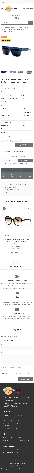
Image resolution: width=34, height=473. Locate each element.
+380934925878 (17, 15)
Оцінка (3, 373)
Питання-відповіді (8, 437)
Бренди (19, 27)
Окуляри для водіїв (9, 420)
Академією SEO (22, 466)
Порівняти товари (8, 452)
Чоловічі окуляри (22, 418)
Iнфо (30, 2)
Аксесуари (20, 423)
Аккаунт (5, 450)
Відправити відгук (25, 379)
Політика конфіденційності (17, 463)
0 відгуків (14, 88)
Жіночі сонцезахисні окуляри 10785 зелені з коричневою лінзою (17, 240)
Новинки (19, 415)
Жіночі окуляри (10, 27)
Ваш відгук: (4, 352)
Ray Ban (5, 415)
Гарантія (5, 440)
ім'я (2, 344)
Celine (26, 27)
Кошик (19, 452)
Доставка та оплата (23, 440)
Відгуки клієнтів (22, 437)
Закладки (20, 450)
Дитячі (19, 420)
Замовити (25, 160)
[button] (31, 9)
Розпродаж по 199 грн (10, 428)
